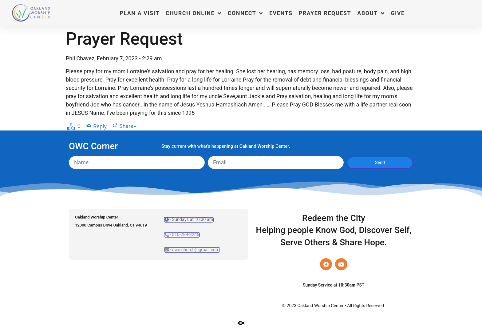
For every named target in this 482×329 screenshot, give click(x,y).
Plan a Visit (140, 13)
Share (127, 126)
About (371, 13)
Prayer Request (325, 13)
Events (281, 13)
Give (398, 13)
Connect (245, 13)
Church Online (194, 13)
